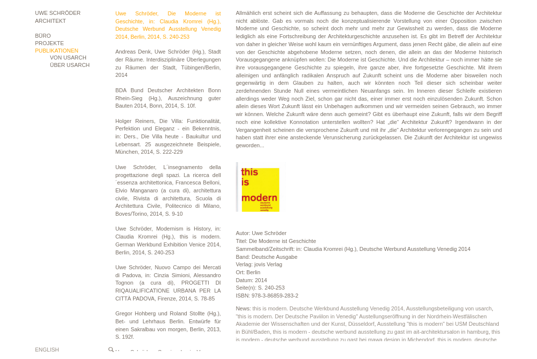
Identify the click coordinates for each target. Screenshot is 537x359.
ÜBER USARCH (70, 65)
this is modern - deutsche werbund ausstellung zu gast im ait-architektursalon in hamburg (380, 332)
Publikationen (56, 51)
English (47, 350)
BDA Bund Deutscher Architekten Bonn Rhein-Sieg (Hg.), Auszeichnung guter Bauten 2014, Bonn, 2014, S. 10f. (168, 98)
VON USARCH (68, 57)
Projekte (49, 43)
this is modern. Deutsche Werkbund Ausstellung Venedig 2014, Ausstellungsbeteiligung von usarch (372, 308)
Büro (43, 36)
